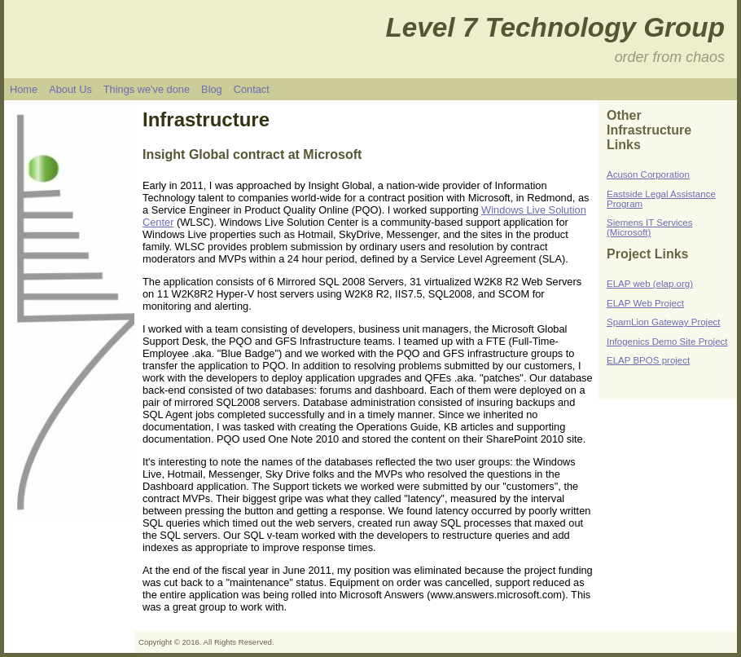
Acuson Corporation (648, 174)
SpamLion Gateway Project (664, 322)
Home (23, 89)
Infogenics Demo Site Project (667, 341)
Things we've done (146, 89)
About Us (70, 89)
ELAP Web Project (645, 303)
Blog (211, 89)
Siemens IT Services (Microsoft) (649, 227)
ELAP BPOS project (648, 360)
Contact (252, 89)
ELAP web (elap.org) (650, 284)
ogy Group (656, 27)
